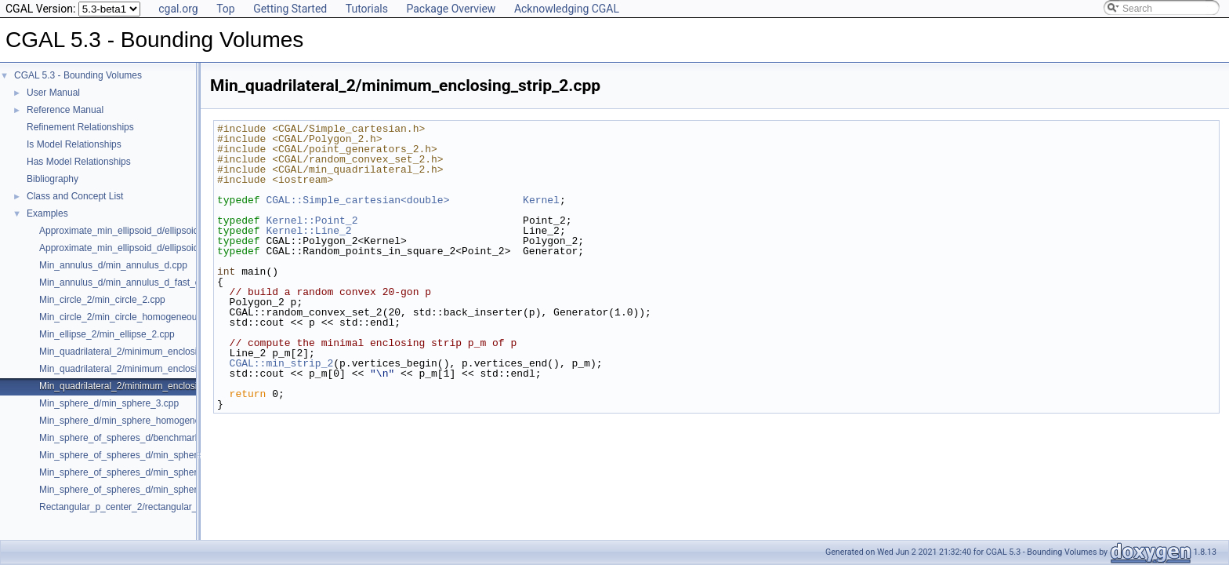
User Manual (53, 92)
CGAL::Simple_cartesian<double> (357, 200)
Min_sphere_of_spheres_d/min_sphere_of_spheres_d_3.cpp (166, 472)
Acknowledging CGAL (566, 8)
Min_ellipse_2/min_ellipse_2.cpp (107, 334)
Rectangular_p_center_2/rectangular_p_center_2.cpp (150, 506)
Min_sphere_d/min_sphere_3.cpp (109, 403)
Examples (47, 213)
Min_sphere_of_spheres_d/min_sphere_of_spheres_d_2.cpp (166, 455)
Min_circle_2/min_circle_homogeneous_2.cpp (134, 317)
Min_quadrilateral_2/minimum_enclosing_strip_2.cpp (149, 386)
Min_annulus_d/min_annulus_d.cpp (113, 265)
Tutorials (367, 8)
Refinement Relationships (80, 127)
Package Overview (450, 8)
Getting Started (290, 8)
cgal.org (178, 8)
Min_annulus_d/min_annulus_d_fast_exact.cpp (137, 282)
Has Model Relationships (79, 161)
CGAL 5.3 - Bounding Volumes (78, 75)
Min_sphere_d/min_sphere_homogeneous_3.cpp (141, 420)
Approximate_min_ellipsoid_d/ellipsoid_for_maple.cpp (151, 247)
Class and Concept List (75, 196)
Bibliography (52, 178)
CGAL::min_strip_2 (282, 363)
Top (225, 8)
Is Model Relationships (74, 144)
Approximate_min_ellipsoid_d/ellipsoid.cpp (127, 230)
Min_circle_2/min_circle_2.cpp (102, 299)
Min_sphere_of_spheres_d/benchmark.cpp (128, 437)
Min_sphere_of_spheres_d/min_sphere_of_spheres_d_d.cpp (166, 489)
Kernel (541, 200)
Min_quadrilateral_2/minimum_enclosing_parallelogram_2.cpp (168, 351)
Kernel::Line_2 (308, 231)
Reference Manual (65, 109)
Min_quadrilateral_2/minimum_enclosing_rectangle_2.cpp (159, 368)
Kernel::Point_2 (311, 220)
